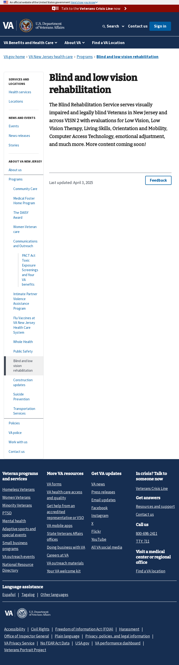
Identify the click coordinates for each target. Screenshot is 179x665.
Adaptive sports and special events (19, 531)
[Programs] (23, 179)
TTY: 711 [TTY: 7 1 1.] (142, 541)
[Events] (23, 126)
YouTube (98, 539)
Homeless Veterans (18, 489)
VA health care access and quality (64, 494)
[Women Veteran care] (23, 229)
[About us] (23, 170)
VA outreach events (18, 556)
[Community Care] (23, 189)
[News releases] (23, 136)
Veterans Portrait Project (25, 649)
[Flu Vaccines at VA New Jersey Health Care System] (23, 325)
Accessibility (14, 629)
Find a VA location (150, 571)
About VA (73, 42)
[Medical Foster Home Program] (23, 201)
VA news (98, 484)
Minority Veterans (17, 505)
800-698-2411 (146, 533)
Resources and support (155, 506)
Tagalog (28, 594)
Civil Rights (40, 629)
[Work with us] (23, 442)
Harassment (129, 629)
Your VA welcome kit (64, 571)
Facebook (99, 507)
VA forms (54, 484)
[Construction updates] (23, 382)
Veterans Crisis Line (152, 488)
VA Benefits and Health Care (28, 42)
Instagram (99, 515)
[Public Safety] (23, 351)
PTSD (7, 513)
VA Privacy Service (19, 643)
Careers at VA (58, 555)
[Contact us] (23, 452)
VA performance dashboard (118, 643)
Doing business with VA (66, 547)
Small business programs (15, 545)
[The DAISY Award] (23, 215)
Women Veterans (16, 497)
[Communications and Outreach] (23, 244)
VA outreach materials (65, 563)
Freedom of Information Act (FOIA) (84, 629)
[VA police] (23, 433)
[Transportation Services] (23, 411)
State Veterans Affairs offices (65, 536)
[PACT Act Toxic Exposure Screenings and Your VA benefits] (23, 270)
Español (9, 594)
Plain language (67, 636)
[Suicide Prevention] (23, 397)
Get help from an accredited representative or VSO (65, 511)
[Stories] (23, 145)
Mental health (14, 520)
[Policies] (23, 423)
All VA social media (106, 547)
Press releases (103, 492)
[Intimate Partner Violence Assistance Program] (23, 301)
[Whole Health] (23, 342)
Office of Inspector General (26, 636)
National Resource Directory (17, 567)
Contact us (138, 26)
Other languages (54, 594)
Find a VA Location (108, 42)
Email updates (103, 499)
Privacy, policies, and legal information (117, 636)
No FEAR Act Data (54, 643)
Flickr (96, 531)
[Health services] (23, 92)
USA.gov (82, 643)
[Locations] (23, 101)
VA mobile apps (59, 525)
